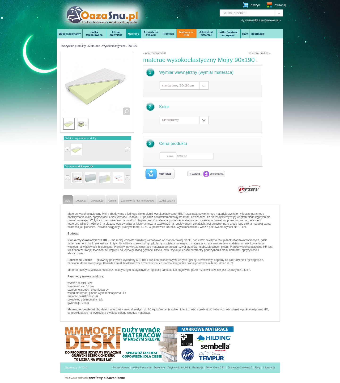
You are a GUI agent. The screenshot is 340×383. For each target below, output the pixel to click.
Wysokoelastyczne (114, 46)
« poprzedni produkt (154, 53)
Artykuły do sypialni (151, 33)
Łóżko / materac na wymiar (228, 34)
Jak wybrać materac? (206, 33)
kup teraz (165, 173)
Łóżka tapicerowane (94, 33)
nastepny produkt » (259, 53)
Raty (245, 33)
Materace (133, 33)
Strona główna (121, 367)
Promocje (168, 33)
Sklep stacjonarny (70, 33)
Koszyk (255, 5)
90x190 (132, 46)
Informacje (258, 33)
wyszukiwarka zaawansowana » (261, 20)
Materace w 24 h (186, 33)
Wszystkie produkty (73, 46)
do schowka (216, 173)
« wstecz (195, 173)
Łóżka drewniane (116, 33)
